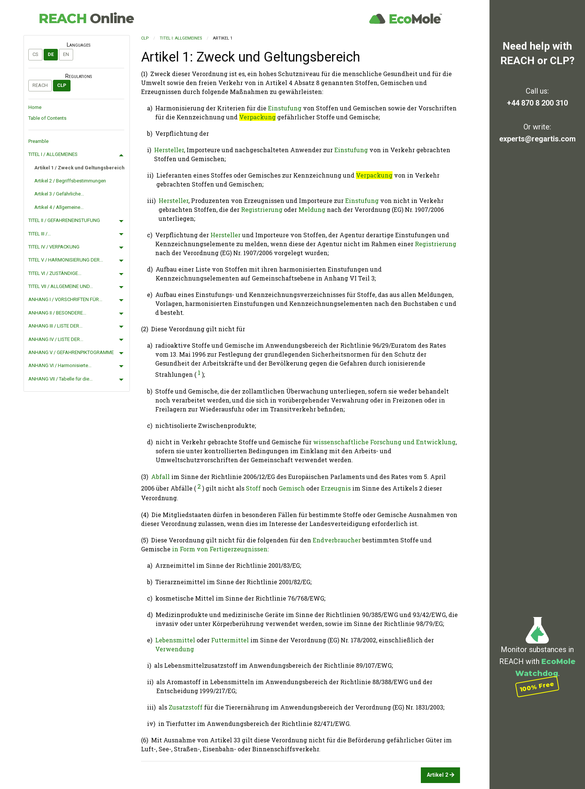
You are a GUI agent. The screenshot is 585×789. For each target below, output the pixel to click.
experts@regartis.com (537, 138)
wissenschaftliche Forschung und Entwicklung (384, 442)
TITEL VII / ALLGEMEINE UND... (60, 286)
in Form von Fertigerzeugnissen (220, 549)
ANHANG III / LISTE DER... (55, 326)
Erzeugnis (336, 488)
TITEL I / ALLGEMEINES (53, 154)
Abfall (160, 476)
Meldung (311, 209)
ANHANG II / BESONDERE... (57, 313)
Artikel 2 (440, 775)
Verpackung (257, 117)
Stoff (253, 488)
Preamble (38, 141)
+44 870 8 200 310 (537, 102)
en (66, 54)
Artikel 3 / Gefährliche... (59, 194)
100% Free (537, 686)
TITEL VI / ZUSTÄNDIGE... (54, 273)
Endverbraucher (337, 540)
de (51, 54)
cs (35, 54)
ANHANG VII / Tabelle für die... (60, 379)
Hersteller (169, 150)
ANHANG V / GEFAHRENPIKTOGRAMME (71, 352)
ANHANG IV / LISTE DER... (55, 339)
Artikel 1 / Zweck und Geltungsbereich (79, 167)
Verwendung (174, 649)
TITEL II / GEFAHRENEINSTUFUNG (64, 220)
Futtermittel (230, 640)
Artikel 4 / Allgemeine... (59, 207)
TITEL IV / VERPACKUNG (53, 247)
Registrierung (261, 209)
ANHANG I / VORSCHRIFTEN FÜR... (65, 299)
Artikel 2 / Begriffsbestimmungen (70, 181)
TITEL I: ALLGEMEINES (181, 38)
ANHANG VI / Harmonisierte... (59, 365)
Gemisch (292, 488)
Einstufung (284, 108)
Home (34, 107)
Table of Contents (47, 118)
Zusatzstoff (186, 707)
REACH (86, 18)
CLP (61, 85)
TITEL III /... (39, 234)
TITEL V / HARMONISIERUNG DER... (65, 260)
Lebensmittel (175, 640)
